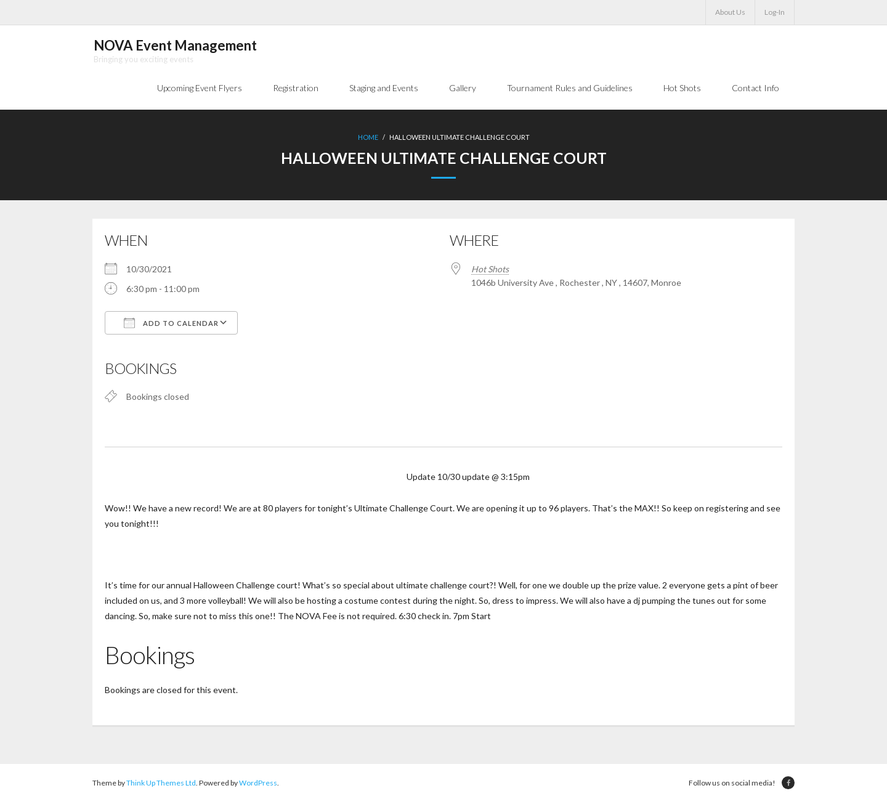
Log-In (774, 12)
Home (368, 139)
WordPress (258, 784)
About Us (730, 12)
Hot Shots (490, 270)
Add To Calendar (171, 324)
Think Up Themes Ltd (161, 784)
